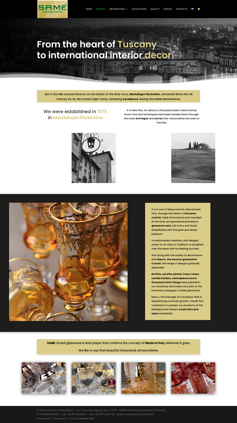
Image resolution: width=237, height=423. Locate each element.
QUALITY (155, 9)
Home (89, 9)
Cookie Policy (60, 418)
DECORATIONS (117, 9)
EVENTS (168, 9)
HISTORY (101, 9)
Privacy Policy (44, 418)
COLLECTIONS (139, 9)
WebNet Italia (87, 418)
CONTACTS (181, 9)
